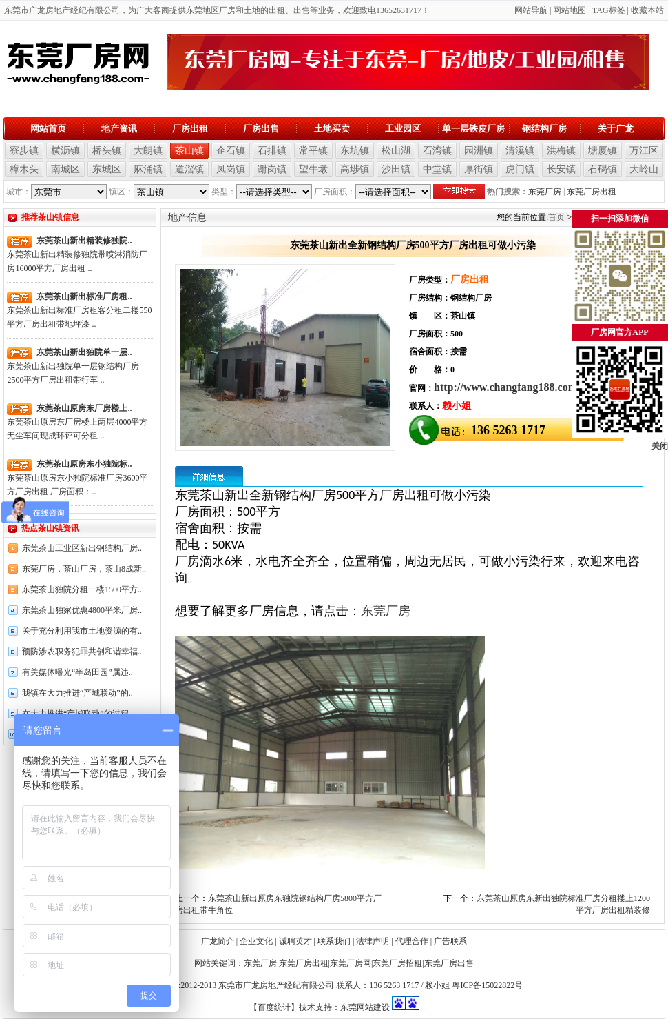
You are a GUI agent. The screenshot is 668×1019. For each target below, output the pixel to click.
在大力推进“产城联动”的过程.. (77, 713)
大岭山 (643, 169)
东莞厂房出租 (591, 191)
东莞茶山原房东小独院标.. (84, 464)
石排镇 (272, 150)
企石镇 (230, 150)
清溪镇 (519, 150)
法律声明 (372, 941)
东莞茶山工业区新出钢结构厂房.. (82, 548)
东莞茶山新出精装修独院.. (84, 240)
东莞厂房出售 (449, 963)
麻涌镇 (148, 169)
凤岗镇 (230, 169)
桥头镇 (106, 150)
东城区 (106, 169)
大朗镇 (148, 150)
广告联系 (450, 941)
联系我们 (334, 941)
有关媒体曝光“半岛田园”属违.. (77, 672)
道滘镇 (189, 169)
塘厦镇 (602, 150)
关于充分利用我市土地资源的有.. (82, 631)
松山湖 (396, 150)
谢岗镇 (272, 169)
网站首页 (48, 128)
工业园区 (403, 128)
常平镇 (313, 150)
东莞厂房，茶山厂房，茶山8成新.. (84, 569)
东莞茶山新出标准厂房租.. (84, 296)
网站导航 (530, 10)
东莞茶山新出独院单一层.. (84, 352)
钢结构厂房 (544, 128)
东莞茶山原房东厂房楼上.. (84, 408)
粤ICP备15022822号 (487, 985)
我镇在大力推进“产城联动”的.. (77, 693)
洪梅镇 (561, 150)
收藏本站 (647, 10)
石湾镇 (437, 150)
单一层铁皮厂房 (473, 128)
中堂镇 (437, 169)
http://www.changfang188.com (505, 387)
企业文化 (256, 941)
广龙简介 (217, 941)
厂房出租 (190, 128)
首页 (556, 217)
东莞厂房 (544, 191)
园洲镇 (478, 150)
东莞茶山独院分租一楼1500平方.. (82, 589)
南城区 (65, 169)
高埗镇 (354, 169)
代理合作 (411, 941)
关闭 (659, 446)
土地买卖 (332, 128)
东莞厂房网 (350, 963)
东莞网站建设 (365, 1007)
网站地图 (569, 10)
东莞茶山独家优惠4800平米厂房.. (82, 610)
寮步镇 (24, 150)
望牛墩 (313, 169)
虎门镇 (519, 169)
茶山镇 (189, 150)
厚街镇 (478, 169)
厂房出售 (261, 128)
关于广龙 (616, 128)
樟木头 (24, 169)
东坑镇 (354, 150)
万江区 (643, 150)
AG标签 (610, 10)
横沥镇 (65, 150)
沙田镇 (396, 169)
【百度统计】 (274, 1007)
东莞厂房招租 (397, 963)
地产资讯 (119, 128)
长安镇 (561, 169)
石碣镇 (602, 169)
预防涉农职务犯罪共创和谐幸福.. (82, 651)
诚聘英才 (295, 941)
